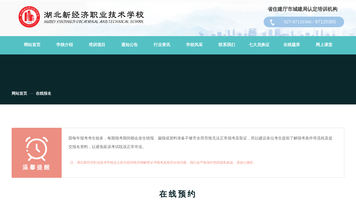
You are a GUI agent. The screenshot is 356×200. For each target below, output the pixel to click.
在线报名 (43, 93)
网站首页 (19, 93)
